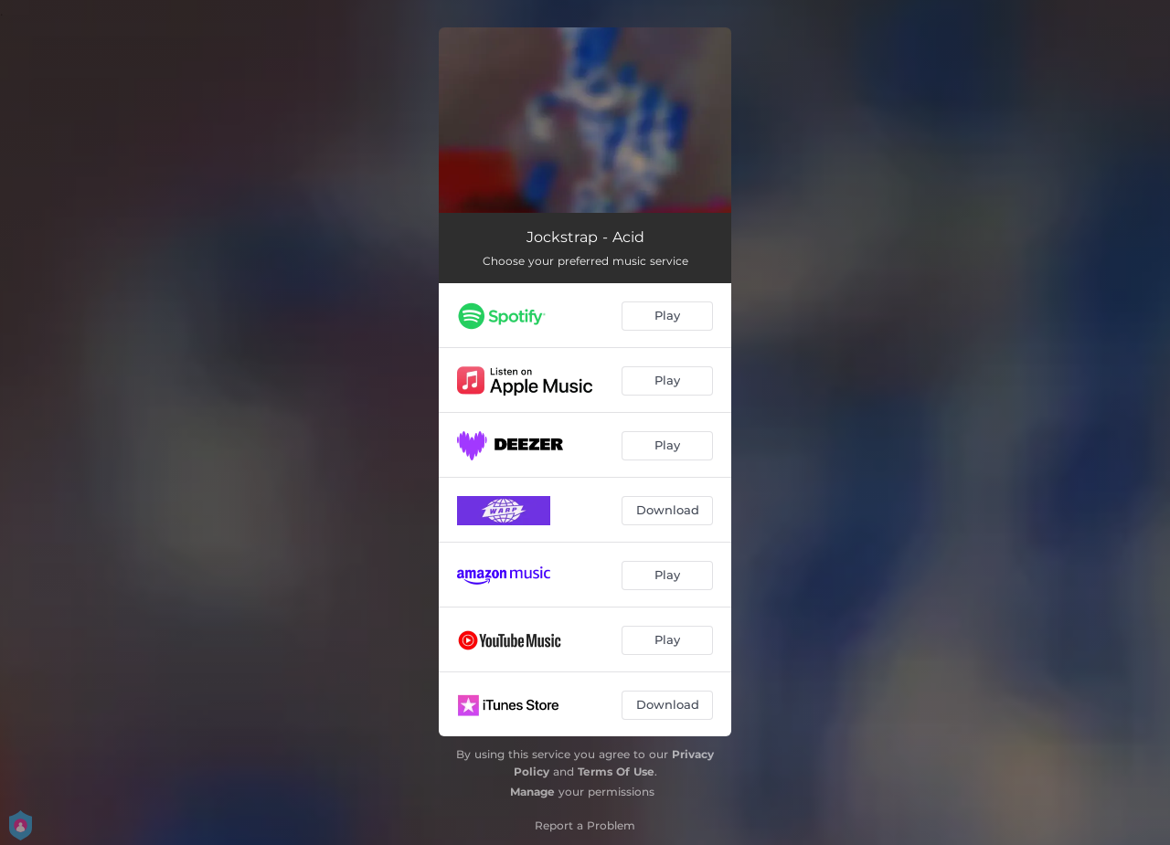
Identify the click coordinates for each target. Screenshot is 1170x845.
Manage (532, 791)
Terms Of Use (616, 771)
